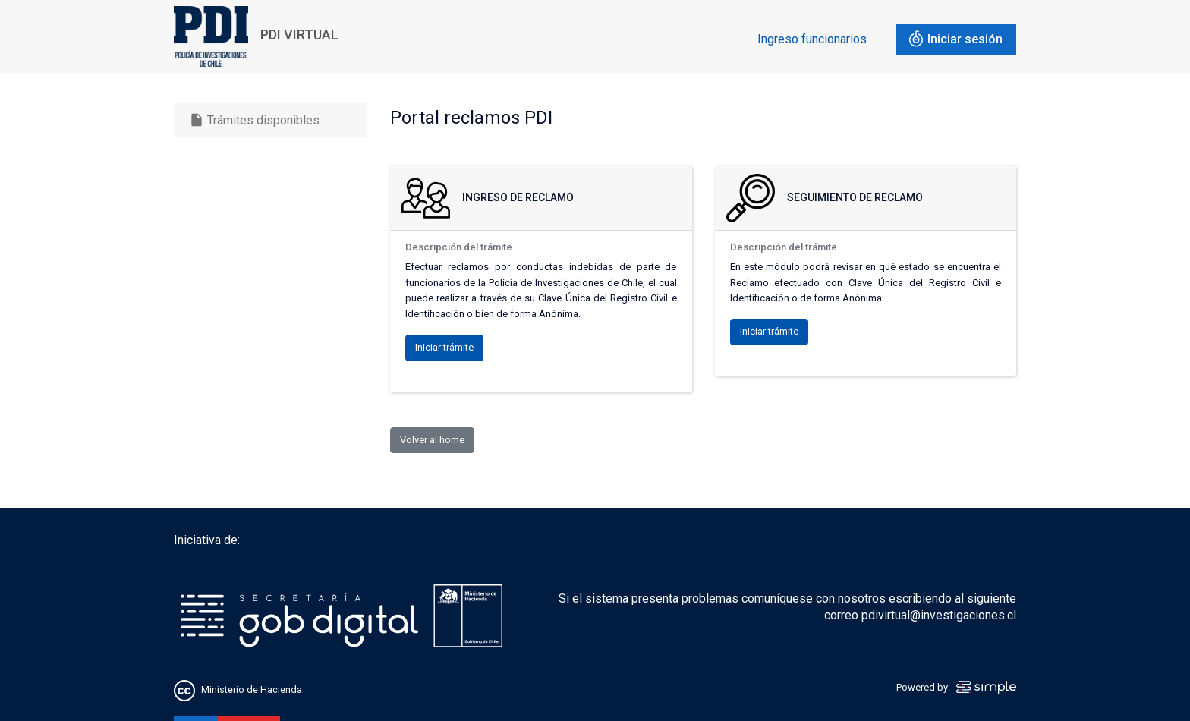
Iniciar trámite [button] (444, 347)
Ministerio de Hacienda (251, 689)
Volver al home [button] (432, 440)
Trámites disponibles (254, 120)
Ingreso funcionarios (812, 39)
